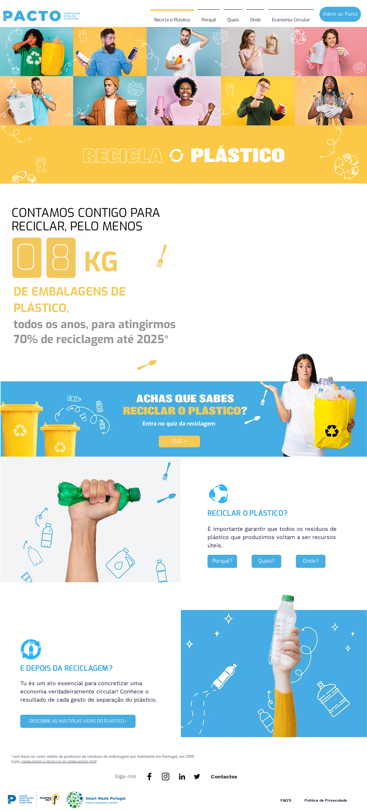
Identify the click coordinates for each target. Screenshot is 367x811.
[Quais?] (266, 561)
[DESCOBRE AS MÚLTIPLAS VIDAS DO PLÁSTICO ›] (78, 721)
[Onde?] (310, 561)
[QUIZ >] (179, 441)
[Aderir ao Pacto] (340, 14)
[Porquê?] (222, 561)
